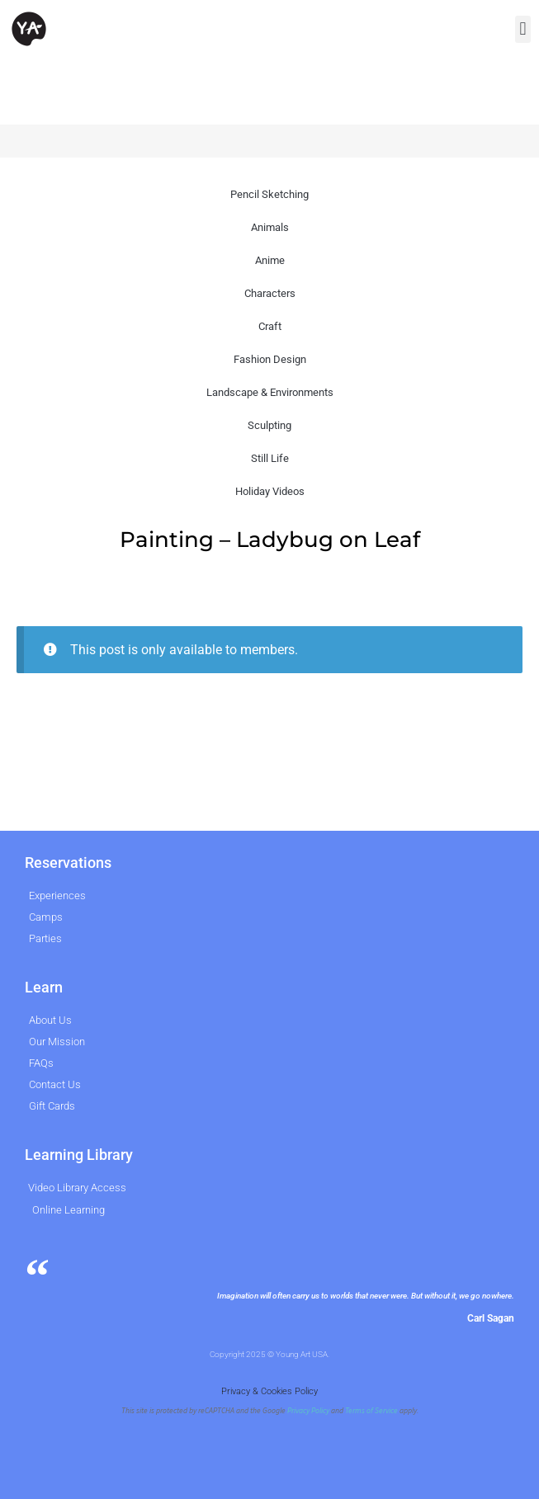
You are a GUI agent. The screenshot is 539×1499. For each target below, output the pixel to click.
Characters (270, 293)
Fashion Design (270, 359)
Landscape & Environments (269, 392)
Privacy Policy (308, 1411)
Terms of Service (371, 1411)
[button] (523, 29)
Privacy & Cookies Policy (269, 1391)
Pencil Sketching (269, 194)
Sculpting (269, 425)
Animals (270, 227)
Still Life (270, 458)
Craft (269, 326)
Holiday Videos (270, 491)
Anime (270, 260)
